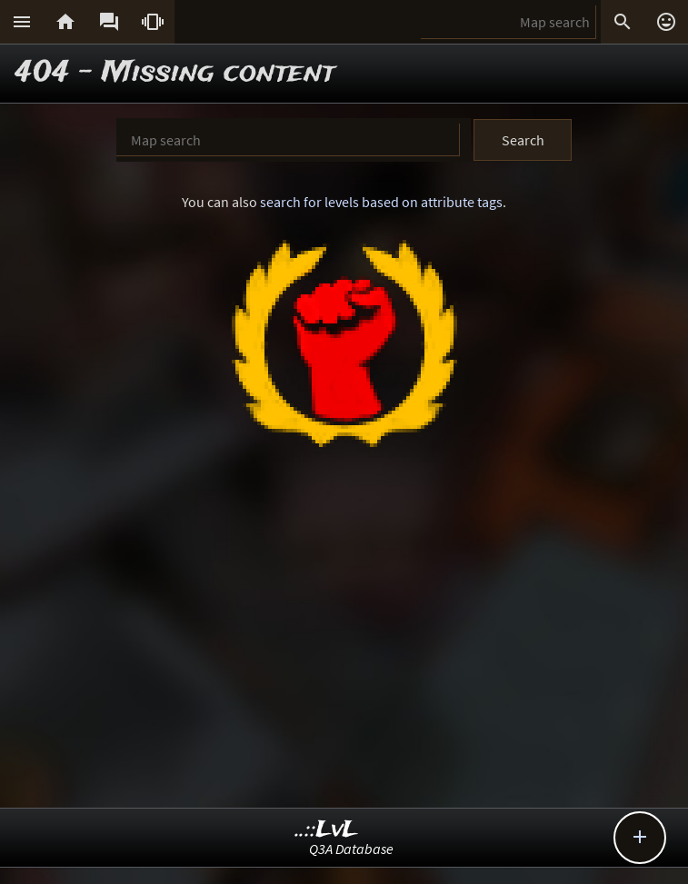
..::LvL (326, 830)
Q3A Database (351, 848)
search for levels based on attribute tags (381, 202)
